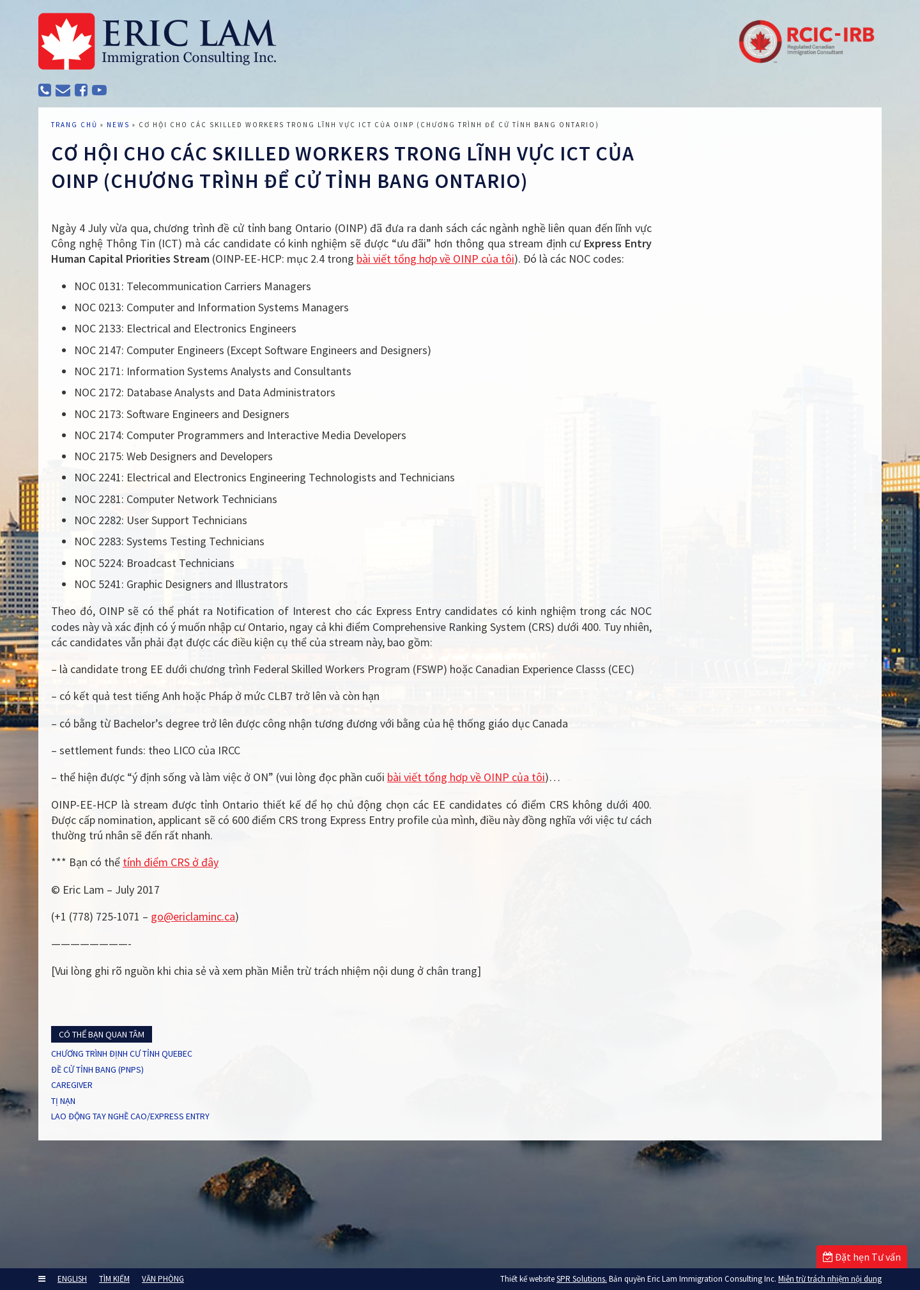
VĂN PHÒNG (163, 1278)
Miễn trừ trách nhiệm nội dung (830, 1278)
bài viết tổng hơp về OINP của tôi (523, 290)
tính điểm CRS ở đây (183, 925)
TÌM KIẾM (114, 1278)
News (130, 156)
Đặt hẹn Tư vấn (862, 1256)
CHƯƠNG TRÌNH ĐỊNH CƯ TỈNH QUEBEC (152, 1120)
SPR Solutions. (581, 1278)
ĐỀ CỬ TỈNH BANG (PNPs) (120, 1137)
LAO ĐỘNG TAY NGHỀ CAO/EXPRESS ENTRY (158, 1191)
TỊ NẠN (79, 1173)
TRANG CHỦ (87, 156)
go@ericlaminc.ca (206, 979)
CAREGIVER (89, 1155)
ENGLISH (72, 1278)
